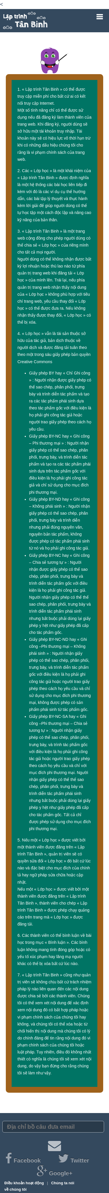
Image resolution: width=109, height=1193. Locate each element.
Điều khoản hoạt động (24, 1183)
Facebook (23, 1160)
